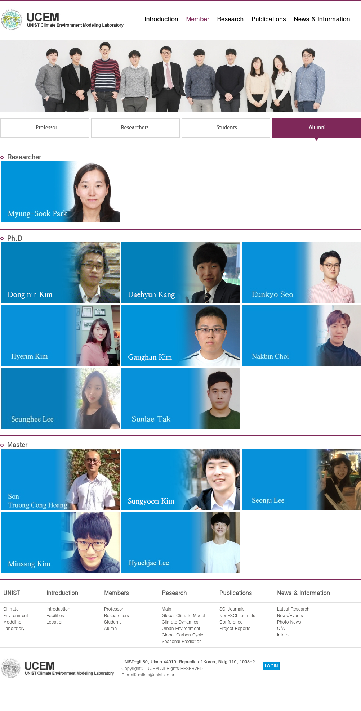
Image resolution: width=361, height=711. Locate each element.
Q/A (281, 628)
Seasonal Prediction (182, 641)
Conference (230, 621)
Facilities (55, 615)
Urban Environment (181, 628)
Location (55, 621)
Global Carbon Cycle (182, 634)
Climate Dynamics (180, 621)
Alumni (111, 628)
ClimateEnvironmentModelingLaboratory (15, 618)
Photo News (289, 621)
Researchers (116, 615)
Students (113, 621)
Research (230, 18)
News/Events (290, 615)
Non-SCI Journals (237, 615)
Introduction (161, 18)
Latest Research (293, 609)
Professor (113, 609)
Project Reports (234, 628)
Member (197, 18)
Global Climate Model (183, 615)
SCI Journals (232, 609)
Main (166, 609)
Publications (268, 18)
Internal (284, 634)
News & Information (322, 18)
